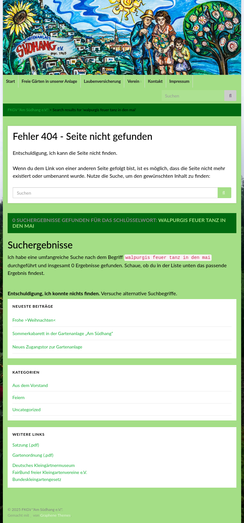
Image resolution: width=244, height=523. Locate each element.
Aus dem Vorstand (30, 385)
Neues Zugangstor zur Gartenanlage (47, 346)
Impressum (179, 81)
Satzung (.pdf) (25, 445)
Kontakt (155, 81)
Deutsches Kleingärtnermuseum (43, 465)
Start (10, 81)
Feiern (18, 397)
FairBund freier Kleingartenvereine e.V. (49, 472)
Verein (134, 81)
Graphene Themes (55, 515)
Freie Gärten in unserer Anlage (49, 81)
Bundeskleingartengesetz (36, 479)
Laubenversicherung (102, 81)
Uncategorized (26, 409)
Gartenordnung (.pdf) (32, 455)
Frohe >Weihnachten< (34, 320)
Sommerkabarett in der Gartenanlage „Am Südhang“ (62, 333)
